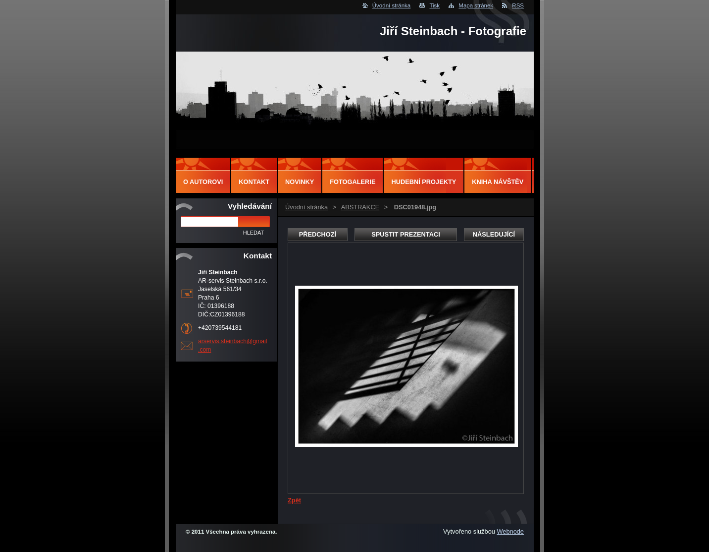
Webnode (510, 531)
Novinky (299, 181)
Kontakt (254, 181)
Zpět (294, 500)
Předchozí (317, 234)
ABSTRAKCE (360, 207)
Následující (494, 234)
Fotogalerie (352, 181)
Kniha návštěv (497, 181)
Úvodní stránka (391, 5)
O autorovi (203, 181)
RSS (518, 5)
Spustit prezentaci (405, 234)
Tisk (434, 5)
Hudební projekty (423, 181)
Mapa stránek (475, 5)
